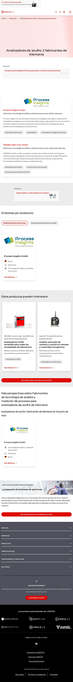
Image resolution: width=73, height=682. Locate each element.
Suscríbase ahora (36, 598)
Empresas (5, 536)
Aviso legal (19, 674)
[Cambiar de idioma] (64, 12)
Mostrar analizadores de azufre (36, 380)
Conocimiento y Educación (12, 559)
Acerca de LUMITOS (35, 657)
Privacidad (54, 674)
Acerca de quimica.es (36, 661)
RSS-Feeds (5, 567)
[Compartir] (60, 12)
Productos (6, 543)
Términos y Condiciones (37, 674)
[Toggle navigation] (70, 12)
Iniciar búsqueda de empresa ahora (36, 514)
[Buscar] (56, 12)
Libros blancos (8, 551)
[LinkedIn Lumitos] (36, 643)
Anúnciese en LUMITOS (35, 652)
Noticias (5, 528)
